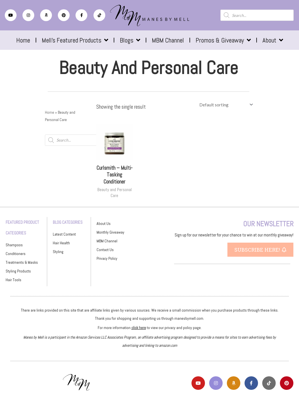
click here (138, 327)
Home (23, 40)
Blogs (130, 40)
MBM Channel (168, 40)
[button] (260, 250)
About (273, 40)
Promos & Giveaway (223, 40)
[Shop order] (225, 105)
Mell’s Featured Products (75, 40)
